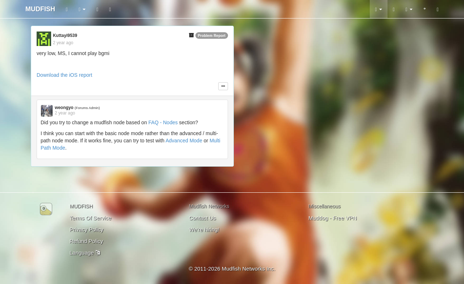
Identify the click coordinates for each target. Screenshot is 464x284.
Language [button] (85, 253)
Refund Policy (86, 241)
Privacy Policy (86, 229)
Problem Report (211, 36)
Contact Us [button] (202, 218)
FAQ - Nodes (163, 122)
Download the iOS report (64, 75)
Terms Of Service (90, 218)
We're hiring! (204, 229)
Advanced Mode (184, 140)
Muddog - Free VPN (332, 218)
